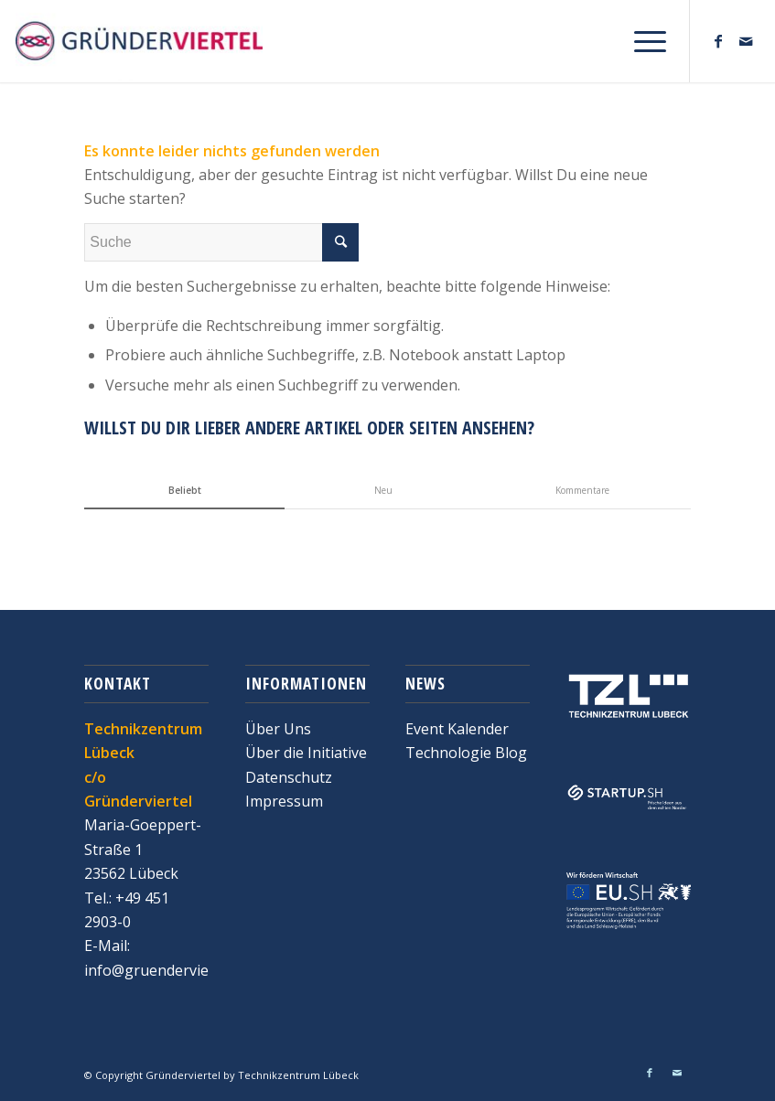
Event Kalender (457, 729)
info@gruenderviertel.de (168, 970)
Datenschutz (288, 777)
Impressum (284, 801)
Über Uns (278, 729)
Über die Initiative (306, 753)
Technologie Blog (466, 753)
